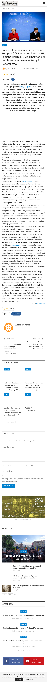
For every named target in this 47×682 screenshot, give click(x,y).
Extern (4, 45)
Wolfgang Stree (25, 87)
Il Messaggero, (29, 181)
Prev (7, 422)
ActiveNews (40, 303)
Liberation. (16, 245)
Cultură (23, 551)
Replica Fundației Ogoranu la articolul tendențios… (23, 628)
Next (13, 422)
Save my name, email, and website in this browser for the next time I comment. (22, 480)
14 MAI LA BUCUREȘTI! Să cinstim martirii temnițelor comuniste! (23, 557)
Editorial (7, 369)
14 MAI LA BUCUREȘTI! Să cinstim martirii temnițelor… (23, 615)
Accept (19, 680)
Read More (29, 679)
